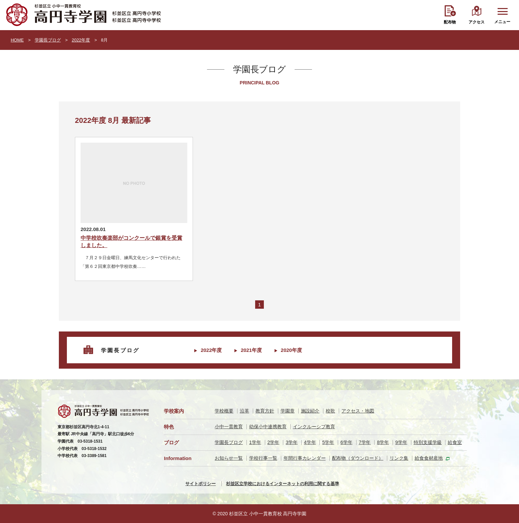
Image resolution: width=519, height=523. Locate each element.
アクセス (477, 22)
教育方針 (264, 411)
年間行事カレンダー (305, 458)
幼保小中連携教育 (268, 426)
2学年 (274, 442)
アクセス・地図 (357, 411)
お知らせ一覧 (229, 458)
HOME (17, 40)
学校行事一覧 (263, 458)
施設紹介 (310, 411)
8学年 (383, 442)
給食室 (455, 442)
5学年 (328, 442)
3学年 (292, 442)
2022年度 (81, 40)
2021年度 (251, 350)
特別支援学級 (428, 442)
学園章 (288, 411)
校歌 (330, 411)
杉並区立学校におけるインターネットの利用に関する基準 (282, 483)
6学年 (346, 442)
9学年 (401, 442)
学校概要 (224, 411)
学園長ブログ (48, 40)
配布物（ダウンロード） (358, 458)
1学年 (255, 442)
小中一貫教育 (229, 426)
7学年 (365, 442)
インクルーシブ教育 (314, 426)
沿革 (244, 411)
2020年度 (291, 350)
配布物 (450, 22)
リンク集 (399, 458)
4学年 (310, 442)
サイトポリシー (200, 483)
